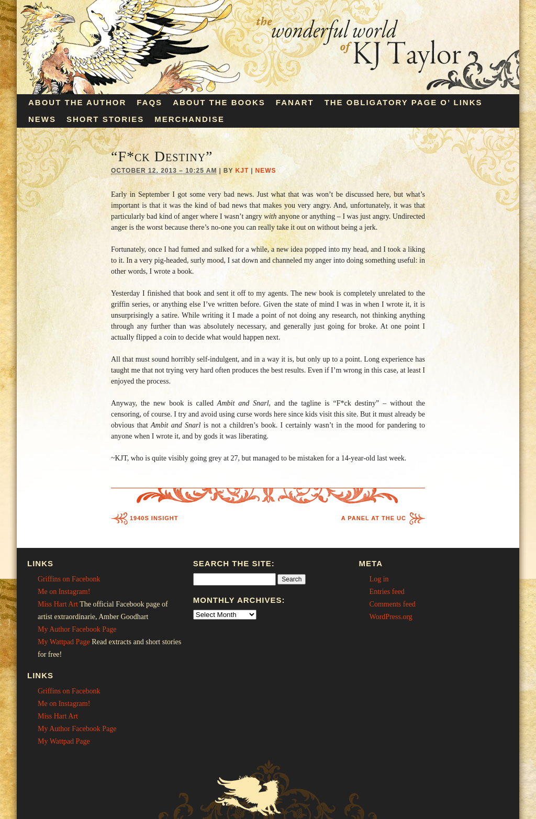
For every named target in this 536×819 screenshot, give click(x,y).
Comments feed (393, 604)
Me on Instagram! (64, 592)
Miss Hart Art (58, 604)
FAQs (149, 102)
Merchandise (189, 119)
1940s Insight (154, 518)
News (42, 119)
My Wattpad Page (64, 642)
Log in (379, 579)
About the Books (219, 102)
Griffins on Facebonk (69, 579)
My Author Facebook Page (77, 629)
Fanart (295, 102)
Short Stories (105, 119)
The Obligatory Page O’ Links (404, 102)
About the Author (77, 102)
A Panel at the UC (373, 518)
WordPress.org (391, 617)
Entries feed (387, 592)
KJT (242, 170)
